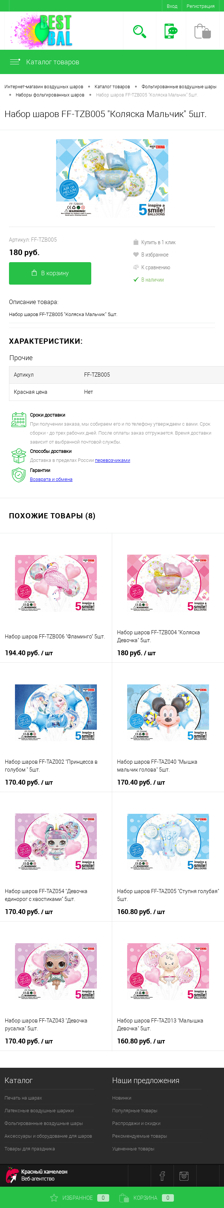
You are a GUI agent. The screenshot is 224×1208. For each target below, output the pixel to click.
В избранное (151, 254)
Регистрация (201, 6)
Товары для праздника (29, 1149)
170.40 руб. (29, 782)
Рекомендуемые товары (139, 1136)
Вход (172, 6)
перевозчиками (112, 460)
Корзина (146, 1198)
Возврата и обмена (51, 479)
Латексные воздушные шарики (39, 1110)
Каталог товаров (44, 62)
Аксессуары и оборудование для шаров (48, 1136)
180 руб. (24, 252)
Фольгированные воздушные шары (43, 1123)
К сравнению (151, 267)
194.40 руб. (29, 653)
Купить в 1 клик (154, 242)
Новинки (121, 1098)
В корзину (50, 273)
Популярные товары (134, 1110)
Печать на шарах (23, 1098)
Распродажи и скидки (136, 1123)
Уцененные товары (133, 1149)
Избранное (79, 1198)
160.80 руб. (141, 912)
